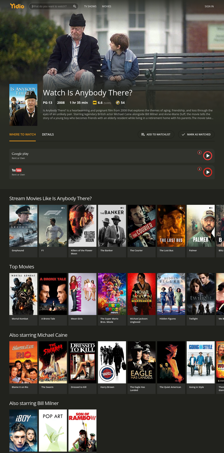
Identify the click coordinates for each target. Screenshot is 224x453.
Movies (106, 6)
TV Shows (90, 6)
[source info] (199, 152)
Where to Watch (22, 134)
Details (48, 134)
